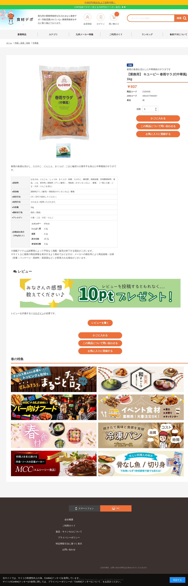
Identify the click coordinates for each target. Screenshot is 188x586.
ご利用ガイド (115, 34)
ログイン (101, 19)
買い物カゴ (114, 19)
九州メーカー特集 (84, 34)
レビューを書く (100, 322)
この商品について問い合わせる (158, 126)
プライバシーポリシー (69, 537)
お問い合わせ (68, 549)
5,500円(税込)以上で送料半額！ (100, 2)
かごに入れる (158, 118)
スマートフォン (84, 508)
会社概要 (68, 519)
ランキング (147, 34)
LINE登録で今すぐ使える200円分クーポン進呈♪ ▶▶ (100, 7)
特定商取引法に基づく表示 (69, 543)
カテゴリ (53, 34)
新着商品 (22, 34)
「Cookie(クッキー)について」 (87, 581)
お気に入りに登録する (158, 134)
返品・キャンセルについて (69, 531)
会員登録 (87, 19)
